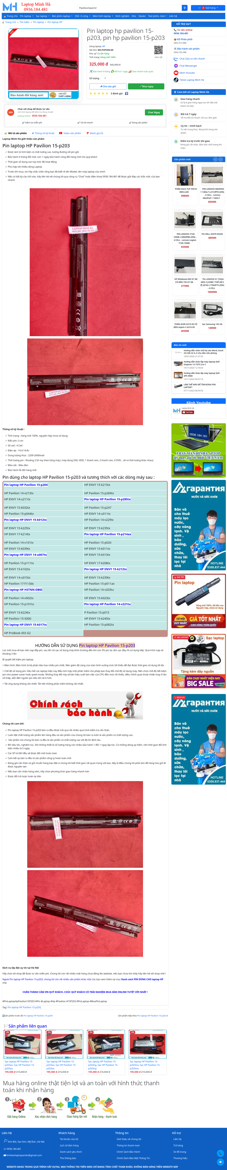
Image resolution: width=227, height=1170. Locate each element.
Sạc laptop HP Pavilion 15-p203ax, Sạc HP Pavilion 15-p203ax (61, 1065)
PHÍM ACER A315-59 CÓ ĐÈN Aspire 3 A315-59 (185, 326)
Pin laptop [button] (26, 16)
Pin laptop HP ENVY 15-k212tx (105, 569)
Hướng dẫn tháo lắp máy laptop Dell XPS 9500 (201, 374)
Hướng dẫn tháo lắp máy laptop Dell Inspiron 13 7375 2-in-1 (201, 363)
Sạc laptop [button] (42, 16)
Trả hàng (178, 1145)
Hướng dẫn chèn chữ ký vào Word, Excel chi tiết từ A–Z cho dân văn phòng (203, 352)
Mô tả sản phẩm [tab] (15, 133)
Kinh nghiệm (122, 16)
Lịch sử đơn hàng (69, 1145)
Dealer (142, 16)
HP (103, 46)
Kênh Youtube (187, 72)
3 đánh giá (116, 93)
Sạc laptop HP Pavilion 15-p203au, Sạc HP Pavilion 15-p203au (20, 1065)
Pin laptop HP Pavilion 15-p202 (151, 1015)
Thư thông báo (68, 1158)
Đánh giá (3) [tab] (94, 133)
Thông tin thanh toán (128, 1145)
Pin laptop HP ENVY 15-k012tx (25, 520)
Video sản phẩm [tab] (70, 133)
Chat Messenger (188, 65)
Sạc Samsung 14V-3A (212, 324)
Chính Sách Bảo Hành (128, 1151)
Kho (134, 16)
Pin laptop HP (54, 22)
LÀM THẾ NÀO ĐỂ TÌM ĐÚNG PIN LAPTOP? (200, 386)
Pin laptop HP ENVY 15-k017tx (25, 625)
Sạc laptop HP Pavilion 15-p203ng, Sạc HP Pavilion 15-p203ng (103, 1065)
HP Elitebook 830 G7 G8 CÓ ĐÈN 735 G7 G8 (185, 280)
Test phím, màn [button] (156, 16)
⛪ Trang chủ (10, 16)
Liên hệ (173, 16)
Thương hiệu (180, 1158)
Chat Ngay (154, 112)
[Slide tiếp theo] (220, 159)
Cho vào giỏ (108, 86)
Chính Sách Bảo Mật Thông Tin (133, 1158)
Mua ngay (146, 86)
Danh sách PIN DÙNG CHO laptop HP (142, 979)
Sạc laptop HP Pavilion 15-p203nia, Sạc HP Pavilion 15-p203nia (145, 1065)
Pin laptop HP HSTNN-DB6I (23, 590)
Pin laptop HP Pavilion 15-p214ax (107, 534)
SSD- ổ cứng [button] (82, 16)
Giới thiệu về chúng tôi (129, 1139)
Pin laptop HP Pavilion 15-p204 (26, 485)
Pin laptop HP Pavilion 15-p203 (24, 1007)
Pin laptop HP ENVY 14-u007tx (25, 555)
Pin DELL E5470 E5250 (212, 234)
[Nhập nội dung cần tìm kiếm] (129, 8)
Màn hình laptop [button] (102, 16)
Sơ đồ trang (179, 1151)
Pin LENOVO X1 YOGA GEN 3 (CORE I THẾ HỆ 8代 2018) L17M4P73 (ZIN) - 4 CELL (212, 284)
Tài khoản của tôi (69, 1139)
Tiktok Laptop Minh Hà (192, 79)
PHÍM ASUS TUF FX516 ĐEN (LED (186, 190)
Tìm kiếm (25, 22)
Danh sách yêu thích (71, 1151)
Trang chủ (10, 22)
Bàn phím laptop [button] (61, 16)
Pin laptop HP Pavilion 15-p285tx (107, 499)
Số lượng (94, 78)
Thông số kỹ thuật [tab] (43, 133)
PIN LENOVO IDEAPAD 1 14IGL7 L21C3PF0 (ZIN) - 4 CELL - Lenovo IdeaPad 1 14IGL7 (212, 193)
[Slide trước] (215, 159)
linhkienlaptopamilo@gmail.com (24, 1155)
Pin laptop (38, 22)
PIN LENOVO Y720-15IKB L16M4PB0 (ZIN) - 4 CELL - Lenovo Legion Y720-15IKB (185, 238)
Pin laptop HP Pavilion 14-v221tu (107, 604)
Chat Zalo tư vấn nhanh (192, 58)
